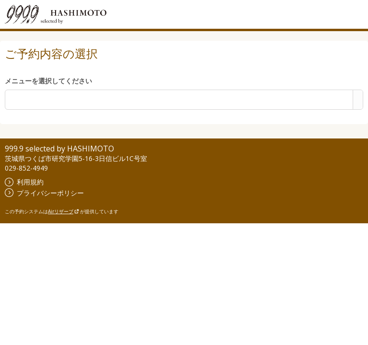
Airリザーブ (63, 211)
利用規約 (24, 181)
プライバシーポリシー (44, 192)
